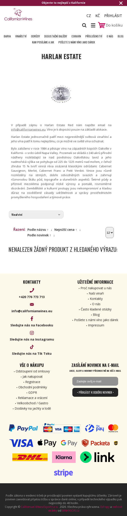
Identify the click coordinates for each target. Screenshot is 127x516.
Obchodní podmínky (32, 387)
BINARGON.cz (70, 510)
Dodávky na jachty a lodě (33, 408)
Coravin (76, 36)
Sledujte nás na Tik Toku (32, 353)
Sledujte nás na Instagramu (32, 339)
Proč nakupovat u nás (96, 288)
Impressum (96, 325)
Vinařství (21, 36)
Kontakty (96, 299)
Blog (120, 36)
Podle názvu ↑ (37, 229)
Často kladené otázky (96, 309)
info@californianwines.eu (28, 129)
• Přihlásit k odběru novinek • (95, 392)
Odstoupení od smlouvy (33, 371)
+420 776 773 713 (32, 297)
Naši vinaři (96, 293)
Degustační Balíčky (55, 36)
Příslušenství (93, 36)
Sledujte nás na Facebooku (31, 325)
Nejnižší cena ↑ (65, 229)
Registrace (32, 382)
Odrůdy (35, 36)
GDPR (32, 392)
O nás (110, 36)
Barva (7, 36)
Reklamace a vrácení (32, 398)
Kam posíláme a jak (43, 42)
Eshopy (105, 507)
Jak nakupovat (33, 376)
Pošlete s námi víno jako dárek (76, 42)
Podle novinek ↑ (39, 235)
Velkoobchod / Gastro (32, 403)
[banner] (28, 14)
